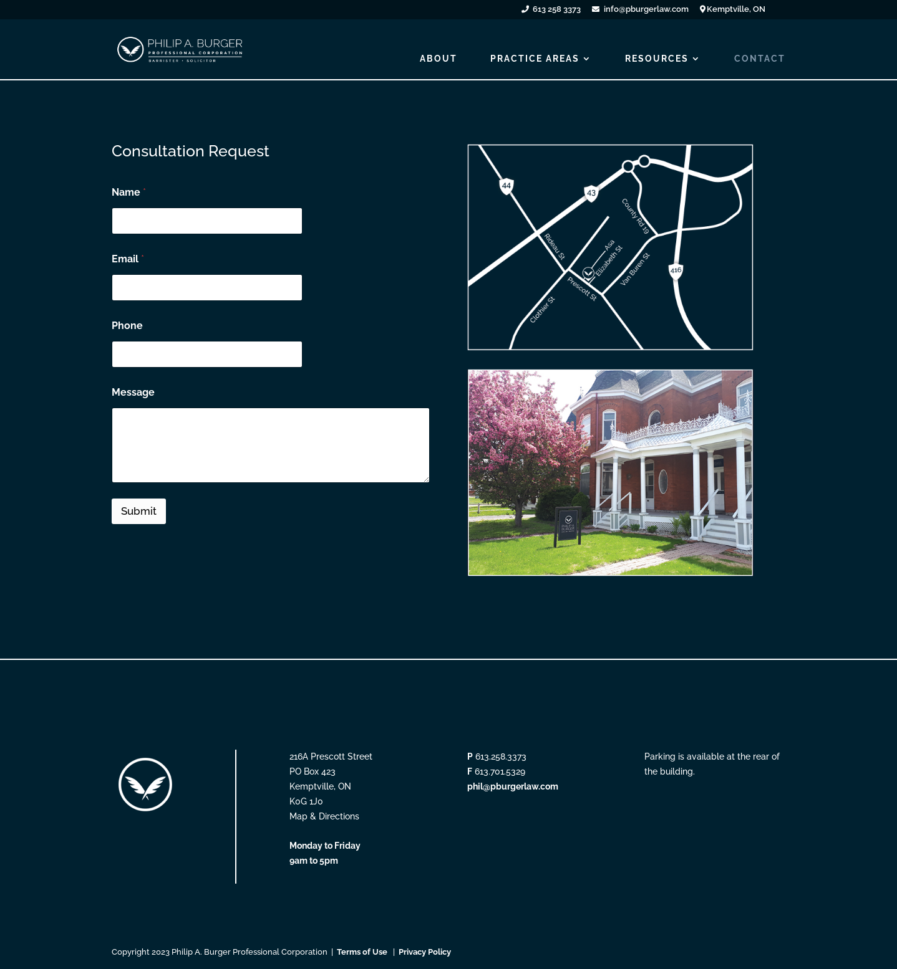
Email (128, 259)
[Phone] (207, 354)
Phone (127, 326)
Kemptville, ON (736, 10)
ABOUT (438, 59)
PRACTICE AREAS (534, 59)
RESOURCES (657, 59)
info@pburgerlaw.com (646, 10)
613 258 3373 (557, 10)
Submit (139, 511)
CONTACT (759, 59)
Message (133, 392)
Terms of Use (362, 952)
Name (129, 192)
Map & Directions (324, 816)
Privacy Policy (425, 952)
